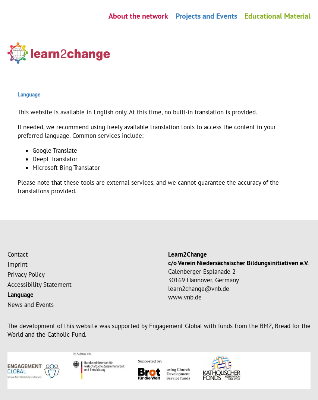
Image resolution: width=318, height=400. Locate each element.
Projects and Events (206, 16)
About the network (138, 16)
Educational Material (278, 16)
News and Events (30, 305)
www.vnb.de (185, 297)
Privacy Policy (26, 274)
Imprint (17, 264)
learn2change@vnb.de (198, 289)
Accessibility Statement (39, 284)
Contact (17, 254)
